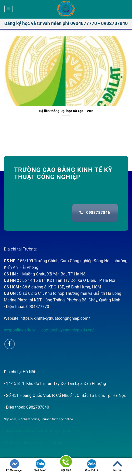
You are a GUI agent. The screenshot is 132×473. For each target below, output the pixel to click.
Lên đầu (117, 465)
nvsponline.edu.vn (20, 330)
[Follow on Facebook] (9, 344)
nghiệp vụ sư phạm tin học (62, 431)
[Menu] (8, 9)
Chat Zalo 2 (91, 465)
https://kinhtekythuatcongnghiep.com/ (55, 318)
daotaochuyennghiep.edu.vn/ (67, 330)
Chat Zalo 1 (40, 465)
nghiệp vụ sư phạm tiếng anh (23, 431)
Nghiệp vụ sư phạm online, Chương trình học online (38, 419)
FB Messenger (14, 465)
